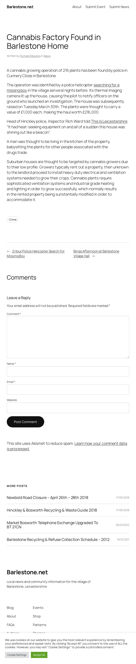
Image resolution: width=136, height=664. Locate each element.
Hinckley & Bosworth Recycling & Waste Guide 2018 (52, 510)
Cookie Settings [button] (16, 655)
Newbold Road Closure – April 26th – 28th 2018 (47, 497)
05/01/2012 (122, 525)
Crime (13, 219)
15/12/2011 (123, 539)
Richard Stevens (30, 56)
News (47, 56)
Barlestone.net (20, 6)
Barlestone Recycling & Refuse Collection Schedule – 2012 (58, 539)
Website (12, 400)
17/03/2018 (122, 497)
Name (11, 363)
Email (11, 382)
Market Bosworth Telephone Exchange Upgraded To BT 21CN (52, 525)
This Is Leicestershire (109, 121)
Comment (14, 314)
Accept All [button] (39, 655)
